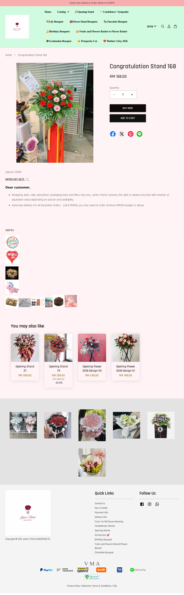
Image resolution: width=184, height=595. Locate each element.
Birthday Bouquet (103, 541)
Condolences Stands (105, 527)
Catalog (63, 12)
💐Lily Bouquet (54, 22)
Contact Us (100, 505)
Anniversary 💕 (102, 536)
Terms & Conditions (101, 587)
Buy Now (128, 110)
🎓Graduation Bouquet (58, 42)
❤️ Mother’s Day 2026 (115, 42)
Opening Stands (102, 532)
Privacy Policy (73, 587)
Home (48, 12)
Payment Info (101, 514)
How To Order (101, 509)
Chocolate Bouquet (104, 554)
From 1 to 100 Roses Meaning (109, 523)
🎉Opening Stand (84, 12)
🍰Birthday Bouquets (58, 32)
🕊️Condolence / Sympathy (114, 12)
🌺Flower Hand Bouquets (83, 22)
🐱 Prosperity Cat (87, 42)
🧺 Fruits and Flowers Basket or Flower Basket (101, 32)
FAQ (115, 587)
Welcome (86, 587)
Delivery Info (101, 518)
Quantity (114, 89)
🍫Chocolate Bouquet (115, 22)
